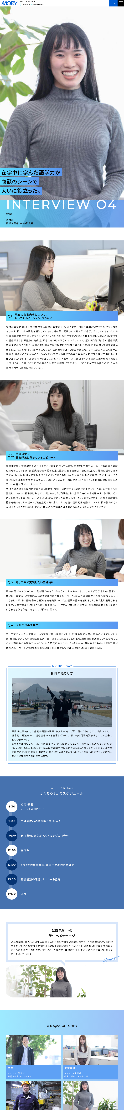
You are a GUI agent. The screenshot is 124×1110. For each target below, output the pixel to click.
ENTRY (113, 3)
